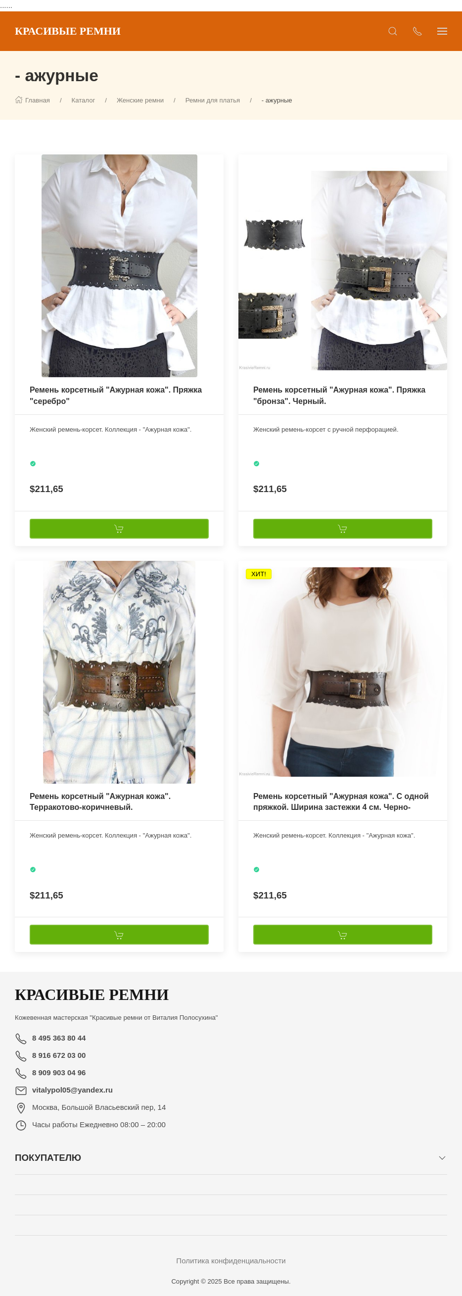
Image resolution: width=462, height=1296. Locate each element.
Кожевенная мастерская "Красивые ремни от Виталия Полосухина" (116, 1017)
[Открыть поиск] (392, 31)
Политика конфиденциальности (230, 1260)
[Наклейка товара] (22, 161)
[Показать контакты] (417, 31)
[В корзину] (119, 529)
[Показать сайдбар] (442, 31)
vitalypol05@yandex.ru (72, 1090)
